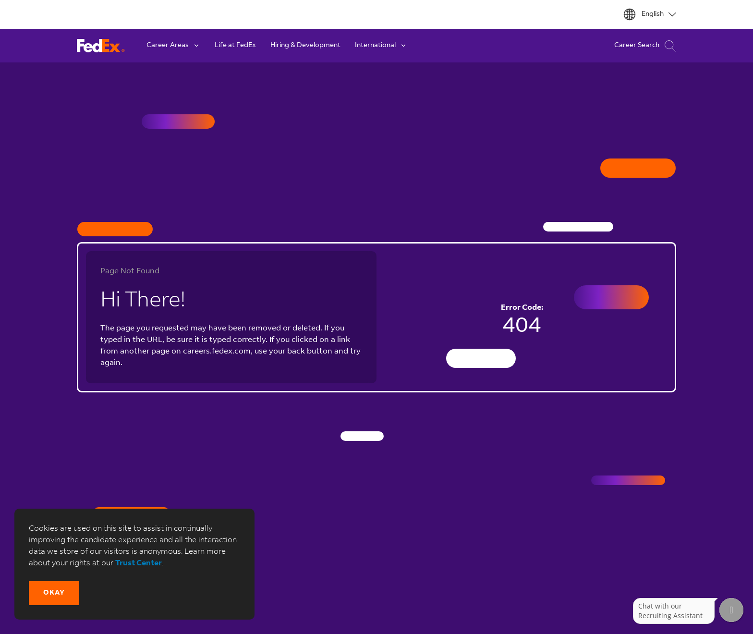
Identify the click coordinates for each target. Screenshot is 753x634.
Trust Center (138, 563)
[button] (54, 593)
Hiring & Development (305, 45)
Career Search (645, 46)
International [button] (381, 45)
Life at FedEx (235, 45)
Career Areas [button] (173, 45)
